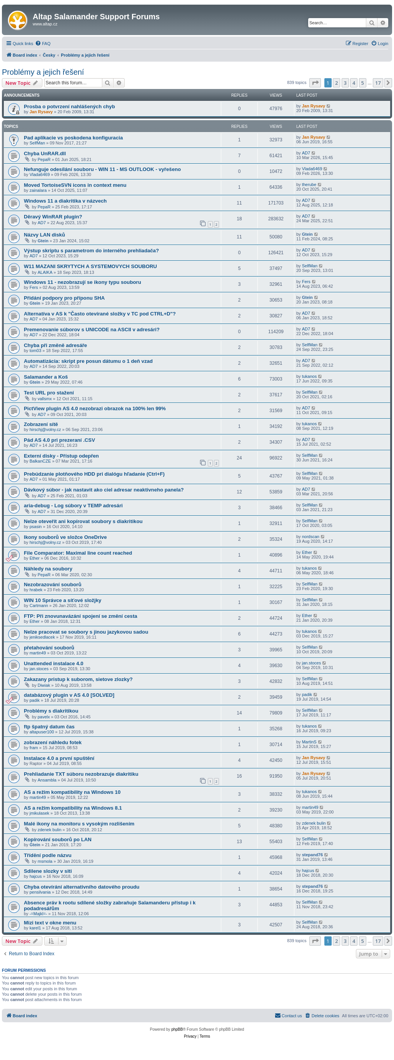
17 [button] (378, 82)
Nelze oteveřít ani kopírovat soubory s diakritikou (83, 521)
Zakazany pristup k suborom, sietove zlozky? (78, 679)
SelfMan (37, 143)
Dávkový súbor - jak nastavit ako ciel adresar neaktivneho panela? (104, 490)
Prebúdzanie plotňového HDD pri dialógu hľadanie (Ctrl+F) (94, 474)
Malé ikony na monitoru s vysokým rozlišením (79, 824)
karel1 (35, 928)
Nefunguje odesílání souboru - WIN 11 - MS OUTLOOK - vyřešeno (102, 169)
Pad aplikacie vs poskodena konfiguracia (73, 138)
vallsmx (45, 398)
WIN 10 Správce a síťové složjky (62, 600)
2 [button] (336, 82)
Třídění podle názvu (48, 855)
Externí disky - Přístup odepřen (61, 456)
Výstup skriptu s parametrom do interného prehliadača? (91, 250)
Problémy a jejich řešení (43, 72)
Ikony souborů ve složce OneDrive (65, 537)
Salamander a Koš (46, 377)
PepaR (44, 159)
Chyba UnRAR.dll (45, 153)
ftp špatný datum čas (49, 727)
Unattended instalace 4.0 (53, 663)
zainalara (38, 190)
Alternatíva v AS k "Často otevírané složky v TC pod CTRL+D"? (100, 314)
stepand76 (312, 854)
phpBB (177, 1029)
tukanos (309, 376)
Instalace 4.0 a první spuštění (59, 758)
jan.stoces (39, 668)
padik (35, 700)
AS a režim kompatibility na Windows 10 (72, 792)
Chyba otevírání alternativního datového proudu (81, 887)
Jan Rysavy (41, 111)
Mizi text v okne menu (50, 923)
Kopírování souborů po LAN (58, 839)
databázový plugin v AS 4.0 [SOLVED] (69, 695)
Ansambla (47, 780)
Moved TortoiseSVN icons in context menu (75, 185)
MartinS (309, 742)
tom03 (36, 350)
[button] (315, 82)
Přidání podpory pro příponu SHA (64, 298)
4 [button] (353, 82)
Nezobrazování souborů (52, 584)
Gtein (43, 240)
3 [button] (345, 82)
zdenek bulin (50, 829)
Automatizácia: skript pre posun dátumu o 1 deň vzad (88, 361)
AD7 (306, 153)
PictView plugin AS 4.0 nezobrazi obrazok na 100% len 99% (95, 408)
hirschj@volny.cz (45, 429)
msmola (45, 861)
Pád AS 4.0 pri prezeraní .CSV (59, 440)
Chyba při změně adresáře (55, 345)
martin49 (38, 653)
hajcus (36, 876)
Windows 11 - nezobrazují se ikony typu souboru (82, 282)
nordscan (310, 536)
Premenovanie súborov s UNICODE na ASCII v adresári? (92, 329)
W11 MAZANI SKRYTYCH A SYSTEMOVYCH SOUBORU (90, 266)
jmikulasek (39, 813)
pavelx (44, 716)
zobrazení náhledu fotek (53, 742)
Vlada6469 (40, 174)
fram (34, 747)
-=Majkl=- (38, 913)
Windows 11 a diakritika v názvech (65, 201)
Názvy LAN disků (44, 235)
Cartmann (39, 605)
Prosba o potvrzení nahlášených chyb (69, 106)
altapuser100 (42, 732)
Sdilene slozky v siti (48, 871)
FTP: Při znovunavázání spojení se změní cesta (80, 616)
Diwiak (44, 685)
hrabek (36, 589)
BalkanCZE (40, 461)
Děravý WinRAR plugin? (53, 217)
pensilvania (40, 892)
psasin (36, 526)
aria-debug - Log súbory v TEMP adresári (73, 505)
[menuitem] (42, 43)
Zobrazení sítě (41, 424)
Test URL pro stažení (49, 393)
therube (309, 184)
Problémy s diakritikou (51, 711)
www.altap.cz (45, 24)
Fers (34, 287)
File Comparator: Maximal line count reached (78, 553)
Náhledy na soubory (48, 569)
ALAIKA (45, 272)
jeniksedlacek (42, 637)
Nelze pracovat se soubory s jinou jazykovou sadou (86, 632)
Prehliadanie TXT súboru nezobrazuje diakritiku (81, 774)
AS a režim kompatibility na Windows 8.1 (73, 808)
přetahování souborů (49, 648)
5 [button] (362, 82)
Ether (35, 558)
